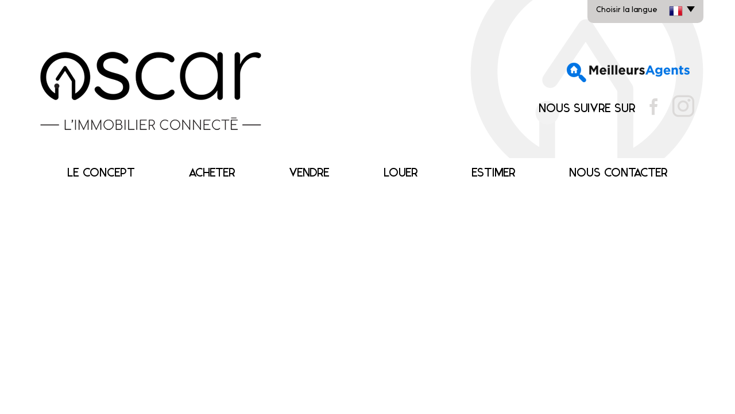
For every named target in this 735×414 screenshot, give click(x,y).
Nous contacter (618, 173)
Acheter (211, 173)
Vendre (309, 173)
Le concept (101, 173)
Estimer (493, 173)
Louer (401, 173)
